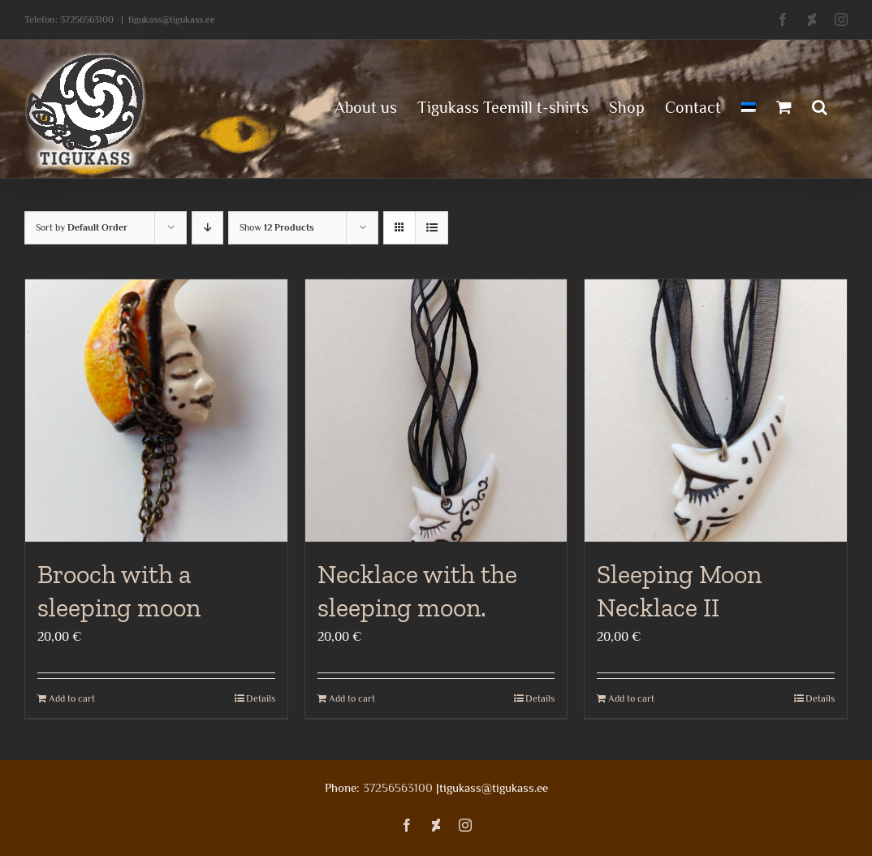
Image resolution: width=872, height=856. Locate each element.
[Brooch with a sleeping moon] (156, 410)
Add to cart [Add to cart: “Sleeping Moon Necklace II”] (631, 698)
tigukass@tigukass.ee (171, 19)
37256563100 (87, 19)
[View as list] (431, 228)
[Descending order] (207, 227)
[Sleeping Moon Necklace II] (716, 410)
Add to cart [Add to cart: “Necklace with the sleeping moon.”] (352, 698)
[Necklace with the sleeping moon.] (436, 410)
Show (277, 227)
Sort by (81, 227)
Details (260, 698)
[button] (819, 105)
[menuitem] (748, 105)
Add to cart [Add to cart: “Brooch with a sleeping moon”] (72, 698)
